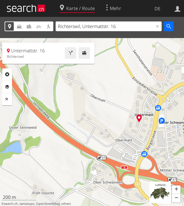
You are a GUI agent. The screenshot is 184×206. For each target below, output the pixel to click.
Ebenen (7, 87)
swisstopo (26, 204)
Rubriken (7, 74)
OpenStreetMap (48, 204)
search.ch (11, 204)
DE (157, 8)
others (66, 204)
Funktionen (7, 99)
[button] (176, 189)
